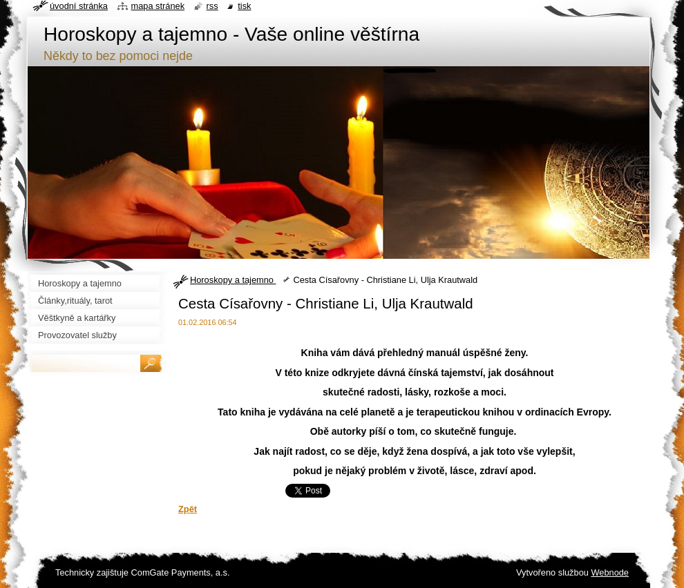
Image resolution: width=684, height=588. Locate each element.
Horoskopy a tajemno (233, 280)
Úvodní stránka (79, 6)
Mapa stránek (158, 6)
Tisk (244, 6)
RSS (212, 6)
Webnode (610, 572)
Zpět (187, 509)
